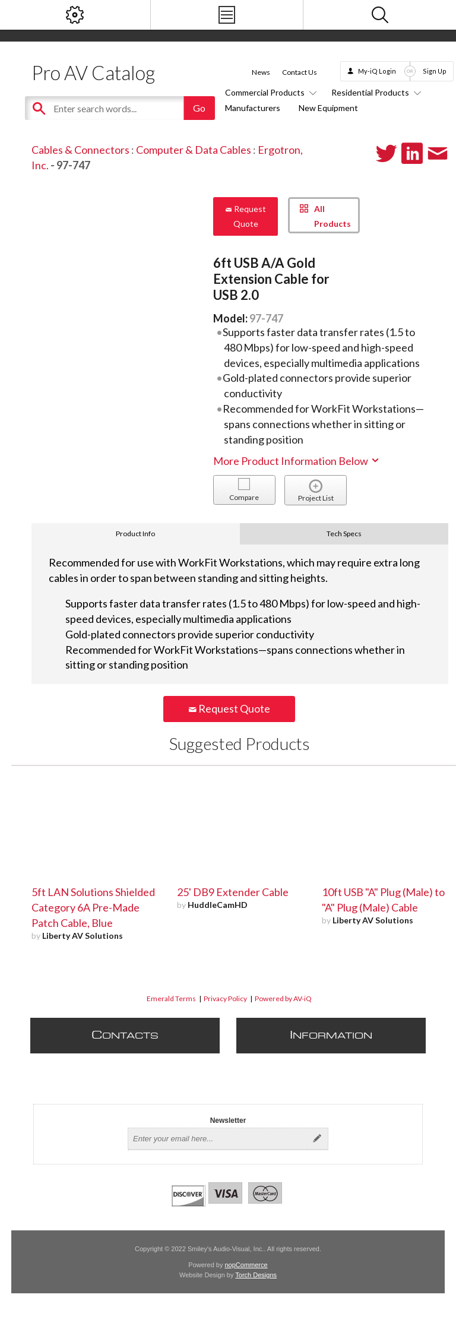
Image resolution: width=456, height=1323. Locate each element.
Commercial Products (269, 92)
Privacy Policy (225, 998)
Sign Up (434, 71)
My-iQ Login (377, 71)
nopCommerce (246, 1264)
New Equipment (328, 108)
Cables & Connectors (80, 149)
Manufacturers (252, 108)
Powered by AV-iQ (283, 998)
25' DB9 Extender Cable (233, 891)
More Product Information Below (297, 460)
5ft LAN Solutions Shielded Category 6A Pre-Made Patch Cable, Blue (93, 907)
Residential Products (374, 92)
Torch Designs (256, 1274)
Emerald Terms (171, 998)
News (261, 72)
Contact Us (299, 72)
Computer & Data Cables (193, 149)
